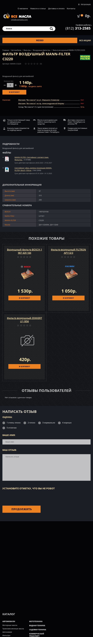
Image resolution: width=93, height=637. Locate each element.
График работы (83, 25)
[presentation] (20, 497)
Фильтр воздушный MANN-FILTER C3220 (69, 50)
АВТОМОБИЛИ (8, 621)
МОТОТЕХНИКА (36, 621)
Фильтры (27, 50)
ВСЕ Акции (85, 40)
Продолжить (21, 509)
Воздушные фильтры (41, 50)
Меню (40, 40)
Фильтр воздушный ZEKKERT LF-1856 (24, 319)
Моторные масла (9, 625)
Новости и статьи (38, 8)
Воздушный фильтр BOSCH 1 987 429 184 (24, 251)
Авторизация (86, 4)
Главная (5, 50)
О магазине (23, 8)
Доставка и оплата (56, 8)
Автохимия (7, 632)
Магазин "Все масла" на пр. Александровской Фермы (41, 103)
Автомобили (16, 50)
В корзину (14, 92)
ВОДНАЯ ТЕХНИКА (37, 625)
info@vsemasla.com (19, 19)
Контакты (71, 8)
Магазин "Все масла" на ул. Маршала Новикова (38, 100)
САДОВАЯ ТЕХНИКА (37, 629)
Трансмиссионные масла (13, 628)
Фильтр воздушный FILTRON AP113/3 (68, 251)
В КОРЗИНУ (24, 298)
